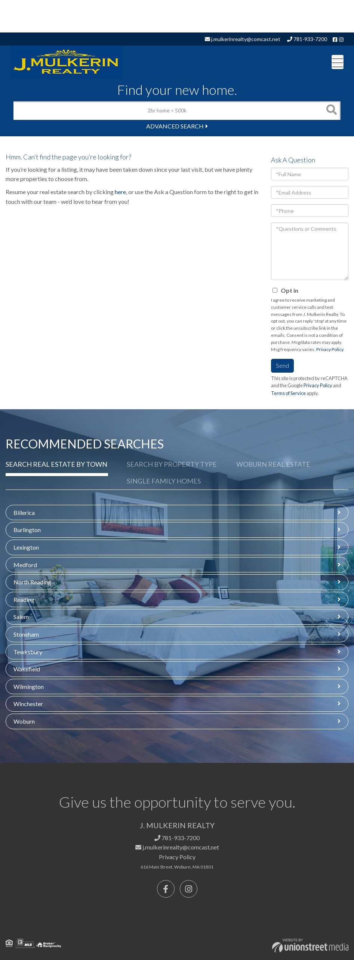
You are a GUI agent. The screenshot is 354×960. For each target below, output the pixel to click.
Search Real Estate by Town (56, 464)
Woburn (24, 721)
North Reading (32, 581)
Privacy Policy (329, 349)
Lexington (26, 547)
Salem (21, 616)
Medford (25, 564)
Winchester (28, 703)
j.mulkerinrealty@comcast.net (242, 39)
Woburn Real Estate (273, 464)
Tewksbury (27, 651)
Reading (23, 599)
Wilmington (28, 686)
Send (282, 365)
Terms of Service (288, 393)
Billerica (24, 512)
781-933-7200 (307, 39)
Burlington (27, 529)
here (120, 191)
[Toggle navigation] (338, 62)
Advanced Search (175, 126)
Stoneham (26, 634)
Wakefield (26, 668)
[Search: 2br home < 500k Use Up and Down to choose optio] (167, 110)
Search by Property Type (172, 464)
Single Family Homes (164, 481)
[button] (331, 110)
